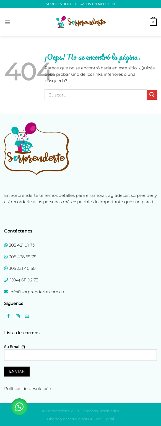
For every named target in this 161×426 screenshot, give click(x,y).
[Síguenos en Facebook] (8, 316)
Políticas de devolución (27, 388)
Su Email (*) (80, 354)
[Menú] (7, 22)
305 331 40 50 (22, 268)
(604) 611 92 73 (23, 280)
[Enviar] (152, 95)
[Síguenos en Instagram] (18, 316)
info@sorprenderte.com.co (36, 291)
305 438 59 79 (23, 256)
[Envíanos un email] (27, 316)
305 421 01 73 (22, 245)
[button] (19, 406)
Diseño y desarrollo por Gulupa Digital (80, 419)
